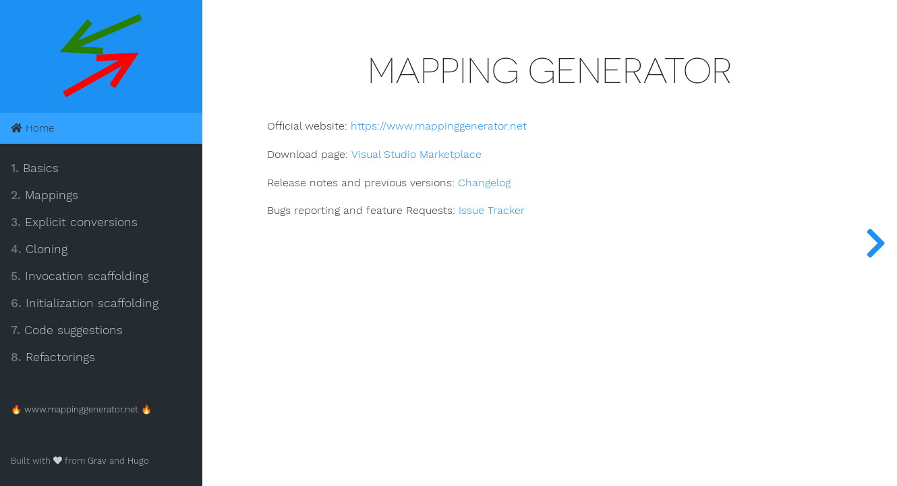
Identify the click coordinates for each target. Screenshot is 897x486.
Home (32, 128)
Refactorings (53, 357)
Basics (35, 168)
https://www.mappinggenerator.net (439, 126)
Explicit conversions (74, 222)
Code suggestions (67, 330)
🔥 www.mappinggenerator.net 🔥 (81, 409)
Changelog (484, 183)
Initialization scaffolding (84, 303)
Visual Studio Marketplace (416, 154)
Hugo (138, 461)
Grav (97, 461)
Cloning (39, 249)
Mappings (44, 195)
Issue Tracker (492, 211)
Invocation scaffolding (79, 276)
